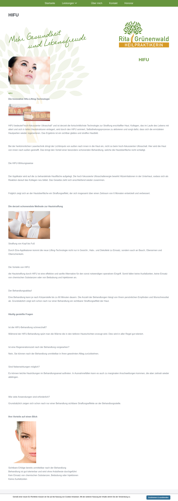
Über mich (96, 3)
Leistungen (68, 3)
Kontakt (113, 3)
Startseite (50, 3)
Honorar (128, 3)
